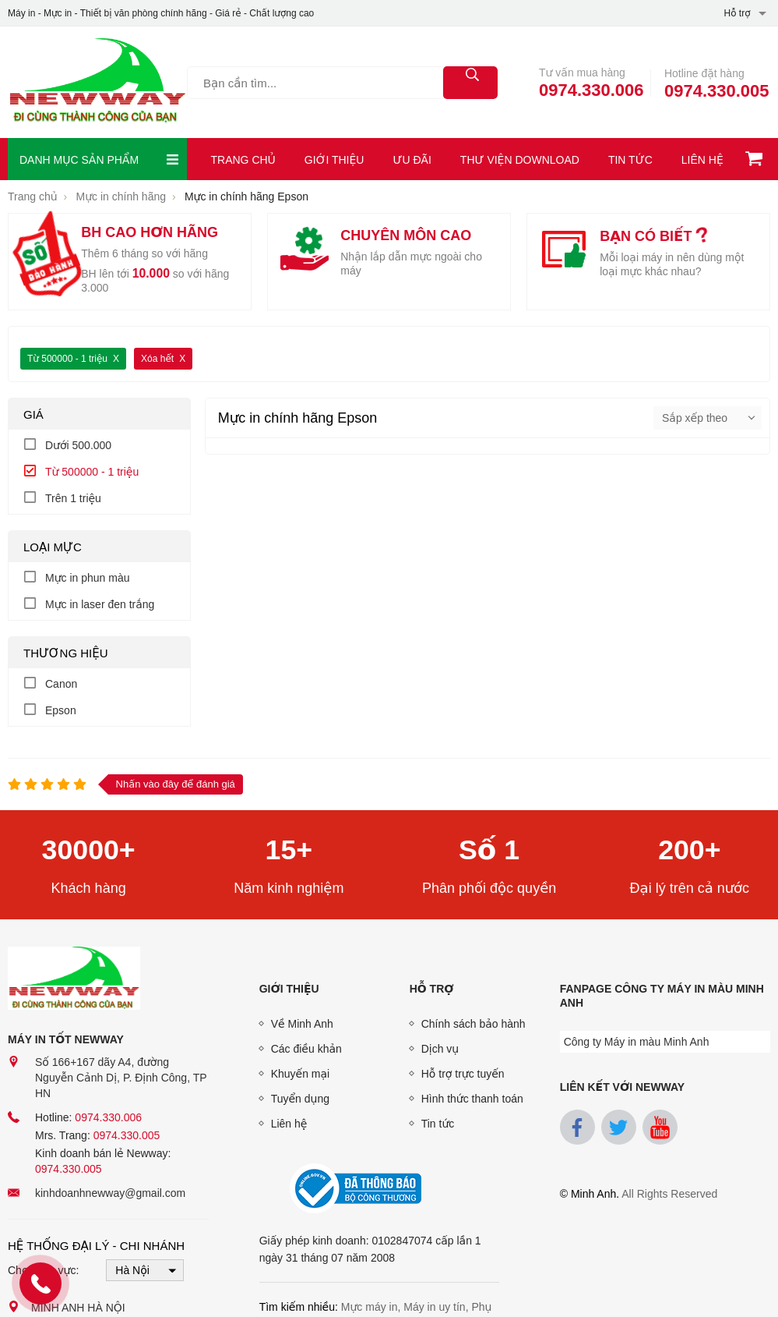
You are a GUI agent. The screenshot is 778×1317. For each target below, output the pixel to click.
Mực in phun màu (87, 578)
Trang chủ (243, 160)
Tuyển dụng (300, 1098)
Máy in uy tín (434, 1307)
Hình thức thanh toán (472, 1098)
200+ (689, 850)
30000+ (88, 850)
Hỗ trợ (432, 988)
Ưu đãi (412, 160)
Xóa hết (157, 358)
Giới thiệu (334, 160)
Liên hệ (702, 160)
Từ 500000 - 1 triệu (67, 358)
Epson (60, 710)
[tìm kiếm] (470, 82)
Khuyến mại (300, 1073)
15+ (288, 850)
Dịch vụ (440, 1049)
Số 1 (489, 850)
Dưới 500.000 (78, 445)
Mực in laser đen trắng (99, 604)
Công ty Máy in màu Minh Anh (636, 1042)
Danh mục (99, 159)
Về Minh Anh (302, 1024)
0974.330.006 (591, 90)
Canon (61, 684)
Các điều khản (306, 1049)
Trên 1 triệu (73, 498)
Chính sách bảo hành (473, 1024)
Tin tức (630, 160)
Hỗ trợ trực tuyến (463, 1073)
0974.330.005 (716, 91)
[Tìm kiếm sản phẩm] (342, 82)
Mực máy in (369, 1307)
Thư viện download (519, 160)
